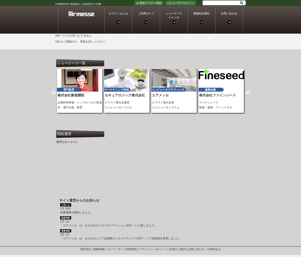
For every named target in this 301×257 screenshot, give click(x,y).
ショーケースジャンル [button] (174, 18)
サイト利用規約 (127, 249)
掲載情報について (104, 249)
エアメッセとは (118, 18)
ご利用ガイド (146, 18)
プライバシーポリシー (153, 249)
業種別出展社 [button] (201, 18)
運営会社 (85, 249)
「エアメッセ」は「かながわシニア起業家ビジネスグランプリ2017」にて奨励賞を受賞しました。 (121, 238)
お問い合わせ (229, 18)
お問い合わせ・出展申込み (204, 249)
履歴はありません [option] (67, 141)
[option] (79, 91)
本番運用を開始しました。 (76, 212)
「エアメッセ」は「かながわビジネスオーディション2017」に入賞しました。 (108, 225)
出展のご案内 (177, 249)
